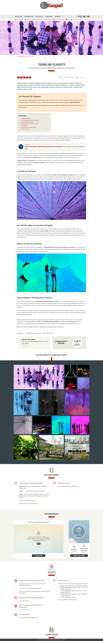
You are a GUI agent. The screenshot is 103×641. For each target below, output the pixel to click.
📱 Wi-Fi (68, 19)
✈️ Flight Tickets (28, 19)
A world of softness (26, 118)
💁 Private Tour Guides (59, 19)
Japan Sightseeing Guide (22, 56)
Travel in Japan (18, 16)
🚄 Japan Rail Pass (48, 19)
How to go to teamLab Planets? (28, 127)
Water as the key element (27, 122)
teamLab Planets (49, 333)
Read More (63, 639)
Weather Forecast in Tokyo (79, 517)
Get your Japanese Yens (63, 561)
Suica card (28, 465)
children (43, 305)
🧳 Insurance (74, 19)
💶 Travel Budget (19, 19)
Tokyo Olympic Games (35, 102)
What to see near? (25, 129)
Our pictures (24, 125)
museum (47, 136)
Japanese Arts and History (38, 611)
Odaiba (54, 136)
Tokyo (33, 56)
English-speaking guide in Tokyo (30, 579)
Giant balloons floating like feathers (29, 123)
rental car (36, 465)
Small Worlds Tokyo (75, 637)
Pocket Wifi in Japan (73, 447)
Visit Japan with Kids (37, 609)
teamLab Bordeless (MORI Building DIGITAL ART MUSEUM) (43, 146)
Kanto (29, 56)
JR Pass (34, 462)
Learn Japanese (49, 16)
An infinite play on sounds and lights (30, 120)
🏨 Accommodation (37, 19)
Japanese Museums (36, 607)
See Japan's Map (38, 517)
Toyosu (52, 140)
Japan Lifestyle (39, 16)
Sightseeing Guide (28, 16)
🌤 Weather (81, 19)
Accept (38, 505)
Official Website (62, 608)
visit (55, 179)
